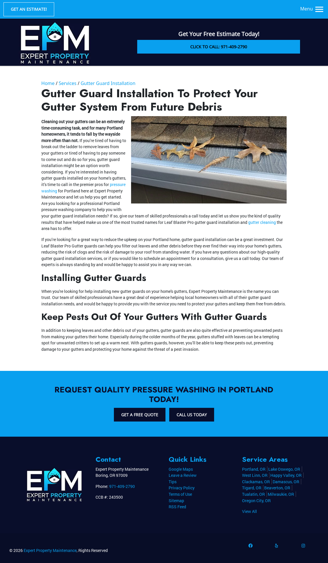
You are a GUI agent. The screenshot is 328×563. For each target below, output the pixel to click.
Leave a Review (183, 475)
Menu (312, 9)
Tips (173, 481)
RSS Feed (177, 506)
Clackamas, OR (256, 481)
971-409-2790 (122, 486)
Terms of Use (180, 494)
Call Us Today (192, 414)
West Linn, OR (254, 475)
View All (249, 511)
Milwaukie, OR (281, 494)
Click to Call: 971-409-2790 (218, 46)
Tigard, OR (251, 488)
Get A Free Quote (139, 414)
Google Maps (181, 469)
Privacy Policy (182, 488)
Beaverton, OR (277, 488)
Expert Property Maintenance (50, 550)
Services (67, 83)
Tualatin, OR (253, 494)
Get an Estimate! (29, 9)
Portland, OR (253, 469)
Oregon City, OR (256, 500)
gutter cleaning (262, 222)
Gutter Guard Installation (108, 83)
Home (48, 83)
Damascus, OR (286, 481)
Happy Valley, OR (285, 475)
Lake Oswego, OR (284, 469)
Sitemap (176, 500)
